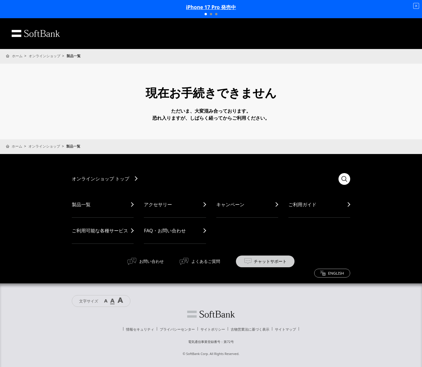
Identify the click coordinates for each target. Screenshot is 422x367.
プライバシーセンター (177, 329)
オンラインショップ (44, 55)
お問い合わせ (151, 261)
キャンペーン (230, 204)
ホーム (17, 55)
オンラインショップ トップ (100, 178)
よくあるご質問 (205, 261)
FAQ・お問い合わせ (165, 230)
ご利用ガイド (302, 204)
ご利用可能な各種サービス (100, 230)
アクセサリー (158, 204)
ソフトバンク (211, 314)
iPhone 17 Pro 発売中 (211, 7)
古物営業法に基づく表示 (250, 329)
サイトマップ (285, 329)
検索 (344, 179)
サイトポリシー (212, 329)
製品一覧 (81, 204)
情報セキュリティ (140, 329)
